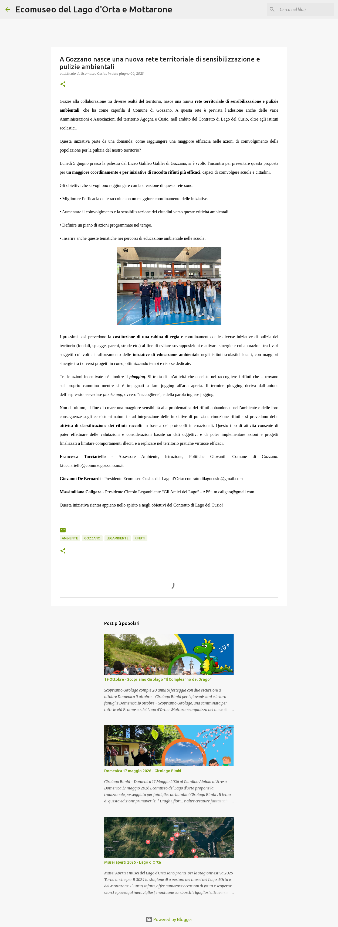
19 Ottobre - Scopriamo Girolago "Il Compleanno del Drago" (158, 679)
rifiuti (140, 538)
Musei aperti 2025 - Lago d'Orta (132, 862)
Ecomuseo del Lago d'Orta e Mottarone (94, 9)
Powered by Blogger (169, 919)
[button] (63, 84)
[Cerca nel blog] (305, 9)
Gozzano (92, 538)
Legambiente (118, 538)
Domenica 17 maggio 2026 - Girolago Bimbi (142, 771)
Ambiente (70, 538)
